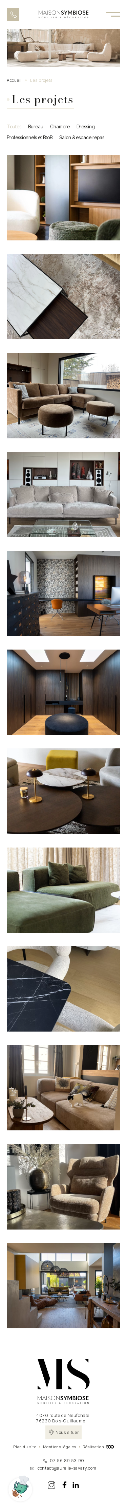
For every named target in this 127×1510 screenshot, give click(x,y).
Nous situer (67, 1432)
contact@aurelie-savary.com (63, 1468)
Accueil (14, 80)
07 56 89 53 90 (63, 1460)
